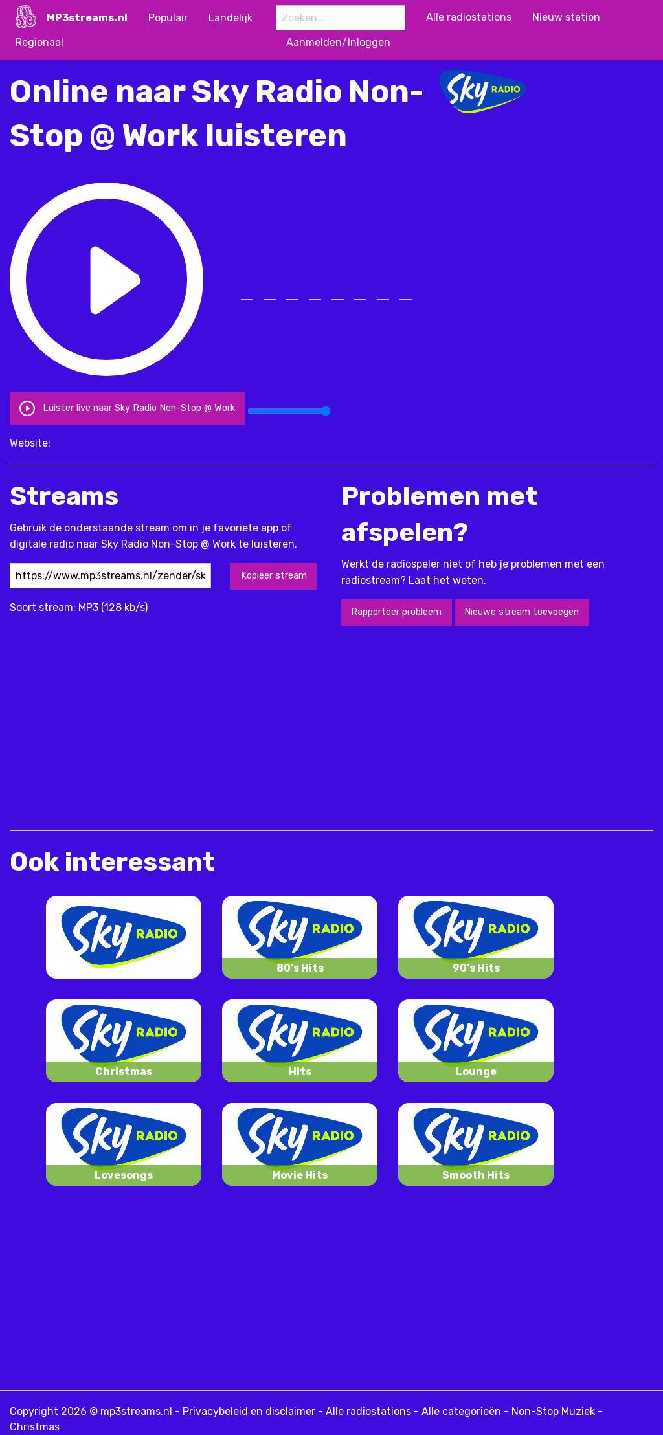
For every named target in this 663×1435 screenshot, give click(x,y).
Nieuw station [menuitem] (566, 17)
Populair (168, 18)
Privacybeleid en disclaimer (249, 1411)
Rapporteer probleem (396, 611)
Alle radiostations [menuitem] (468, 17)
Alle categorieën (461, 1411)
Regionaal (39, 42)
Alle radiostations (368, 1411)
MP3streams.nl (87, 18)
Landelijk (230, 18)
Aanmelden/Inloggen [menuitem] (338, 42)
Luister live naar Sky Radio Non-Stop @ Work (126, 408)
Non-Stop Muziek (553, 1411)
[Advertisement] (245, 727)
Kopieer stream (274, 575)
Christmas (35, 1427)
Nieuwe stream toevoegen (521, 611)
